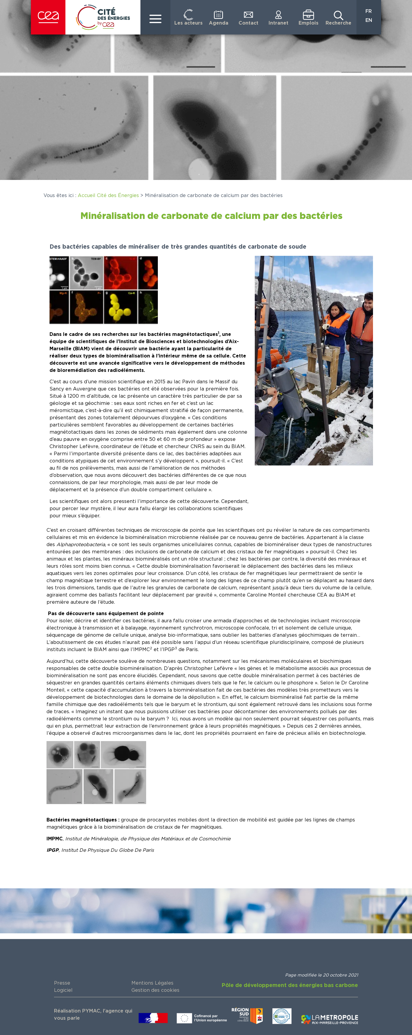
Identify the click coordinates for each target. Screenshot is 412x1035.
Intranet (278, 23)
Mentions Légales (152, 983)
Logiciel (63, 990)
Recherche (338, 23)
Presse (62, 983)
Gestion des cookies (155, 990)
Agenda (218, 23)
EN (368, 20)
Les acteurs (188, 23)
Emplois (308, 23)
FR (368, 11)
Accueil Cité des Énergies (108, 195)
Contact (248, 23)
